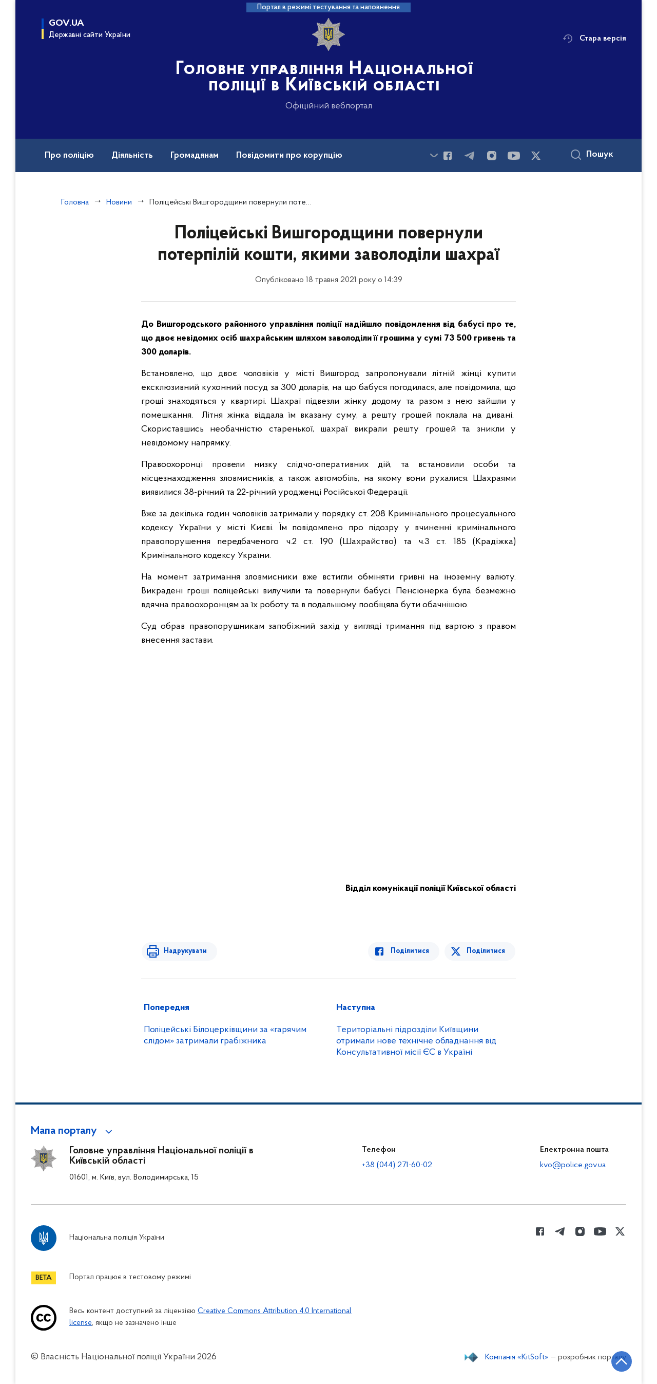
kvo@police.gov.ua (573, 1165)
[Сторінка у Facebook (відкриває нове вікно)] (447, 155)
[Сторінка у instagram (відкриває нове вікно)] (492, 155)
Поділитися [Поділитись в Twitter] (486, 951)
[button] (73, 1131)
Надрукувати (183, 951)
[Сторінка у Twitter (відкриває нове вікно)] (536, 155)
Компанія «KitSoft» (517, 1357)
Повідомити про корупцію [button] (289, 155)
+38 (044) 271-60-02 (397, 1165)
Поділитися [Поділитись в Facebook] (412, 951)
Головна (75, 202)
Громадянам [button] (194, 155)
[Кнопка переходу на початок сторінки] (618, 1361)
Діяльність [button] (132, 155)
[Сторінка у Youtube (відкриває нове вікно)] (514, 155)
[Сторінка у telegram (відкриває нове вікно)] (469, 155)
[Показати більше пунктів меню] (433, 155)
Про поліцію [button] (69, 155)
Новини (119, 202)
